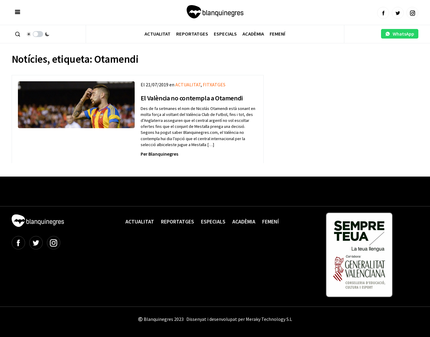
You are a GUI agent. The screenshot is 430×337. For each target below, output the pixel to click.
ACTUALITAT (188, 85)
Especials (225, 34)
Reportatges (192, 34)
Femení (277, 34)
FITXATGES (214, 85)
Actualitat (158, 34)
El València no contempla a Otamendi (192, 98)
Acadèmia (253, 34)
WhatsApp (399, 34)
